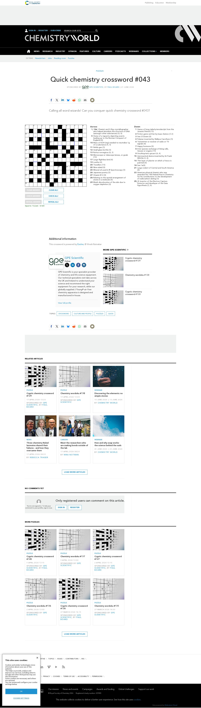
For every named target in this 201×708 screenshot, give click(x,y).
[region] (21, 680)
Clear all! (53, 190)
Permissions (97, 677)
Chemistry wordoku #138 (137, 275)
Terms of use (69, 677)
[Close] (37, 658)
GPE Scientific (96, 87)
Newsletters (40, 58)
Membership (171, 3)
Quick (110, 314)
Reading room (60, 58)
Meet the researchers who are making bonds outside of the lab (74, 446)
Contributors (72, 659)
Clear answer (33, 190)
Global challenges (126, 689)
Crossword (63, 314)
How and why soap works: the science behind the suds (107, 444)
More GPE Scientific (114, 250)
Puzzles (71, 58)
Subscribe (56, 31)
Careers (64, 440)
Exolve (80, 244)
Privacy (46, 677)
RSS (83, 659)
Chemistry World (108, 403)
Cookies (56, 677)
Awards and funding (105, 689)
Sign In (32, 30)
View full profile (64, 303)
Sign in (61, 508)
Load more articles (74, 472)
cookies (137, 700)
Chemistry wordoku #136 (39, 606)
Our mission (53, 689)
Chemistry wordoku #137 (73, 557)
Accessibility (83, 677)
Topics (51, 659)
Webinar (98, 390)
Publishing (149, 3)
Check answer (33, 196)
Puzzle (30, 390)
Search (97, 30)
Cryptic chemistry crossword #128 (133, 293)
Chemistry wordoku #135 (106, 606)
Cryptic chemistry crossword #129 (133, 259)
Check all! (53, 196)
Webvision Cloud (171, 705)
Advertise (40, 659)
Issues (59, 659)
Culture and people (82, 314)
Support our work (146, 689)
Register (43, 31)
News (29, 440)
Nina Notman (71, 455)
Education (159, 3)
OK (21, 691)
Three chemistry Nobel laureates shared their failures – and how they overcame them (38, 447)
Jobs (50, 58)
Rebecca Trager (39, 458)
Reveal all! (53, 202)
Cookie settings (21, 698)
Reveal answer (33, 202)
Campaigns (87, 689)
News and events (70, 689)
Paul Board (113, 87)
